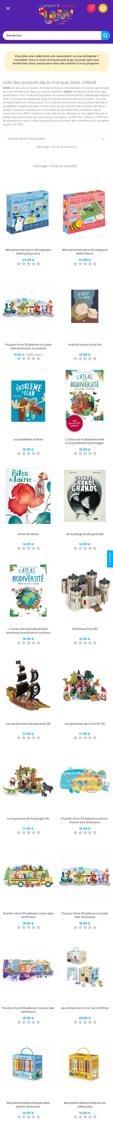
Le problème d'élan (28, 439)
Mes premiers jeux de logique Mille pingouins (28, 252)
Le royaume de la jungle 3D (28, 818)
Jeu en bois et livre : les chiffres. (84, 1008)
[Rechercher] (56, 35)
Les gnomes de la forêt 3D (85, 724)
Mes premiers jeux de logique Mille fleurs (85, 252)
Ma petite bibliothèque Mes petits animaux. (28, 1105)
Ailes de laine (28, 534)
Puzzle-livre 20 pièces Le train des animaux (85, 915)
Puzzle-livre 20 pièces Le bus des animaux (28, 915)
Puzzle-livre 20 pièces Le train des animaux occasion (28, 346)
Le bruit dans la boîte (84, 344)
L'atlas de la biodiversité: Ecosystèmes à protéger (85, 441)
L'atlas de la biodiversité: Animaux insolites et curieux (28, 631)
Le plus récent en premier (56, 138)
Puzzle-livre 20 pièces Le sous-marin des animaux (85, 820)
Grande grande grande (84, 534)
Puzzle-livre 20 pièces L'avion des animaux (28, 1010)
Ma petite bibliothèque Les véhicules (85, 1105)
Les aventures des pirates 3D (28, 724)
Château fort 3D (85, 629)
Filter (110, 559)
